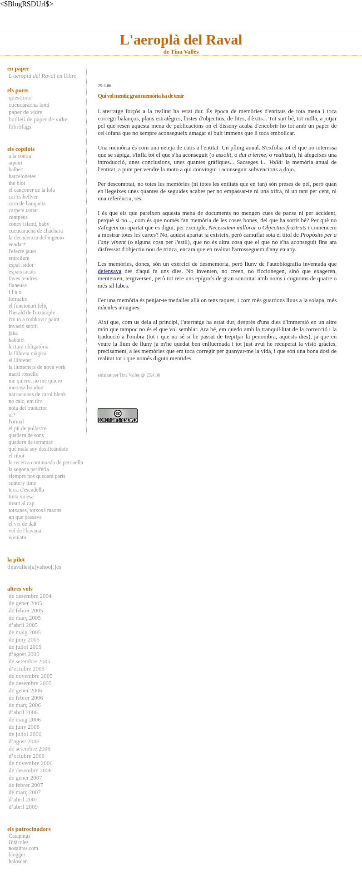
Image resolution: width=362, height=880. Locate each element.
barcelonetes (22, 176)
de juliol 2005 (25, 646)
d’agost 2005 (24, 654)
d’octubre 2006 (27, 755)
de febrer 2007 (26, 784)
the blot (17, 183)
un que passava (25, 517)
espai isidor (21, 265)
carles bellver (23, 197)
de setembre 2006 (29, 748)
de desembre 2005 (30, 683)
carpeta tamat (23, 210)
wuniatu (17, 537)
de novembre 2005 (31, 675)
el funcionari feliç (28, 306)
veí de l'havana (25, 530)
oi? (12, 415)
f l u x (15, 292)
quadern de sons (26, 435)
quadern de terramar (31, 442)
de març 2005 (25, 617)
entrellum (19, 258)
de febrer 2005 (26, 610)
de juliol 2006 (25, 734)
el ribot (16, 455)
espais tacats (22, 271)
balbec (16, 169)
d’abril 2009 (23, 806)
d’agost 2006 (24, 741)
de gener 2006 (25, 690)
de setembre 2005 (29, 661)
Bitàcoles (19, 842)
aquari (15, 162)
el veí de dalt (23, 524)
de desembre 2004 (30, 595)
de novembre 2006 (31, 763)
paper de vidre (25, 112)
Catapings (19, 836)
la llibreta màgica (27, 353)
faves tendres (23, 278)
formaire (18, 299)
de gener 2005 (25, 603)
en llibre (42, 75)
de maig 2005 (25, 632)
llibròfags (20, 126)
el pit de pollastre (27, 428)
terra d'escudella (26, 490)
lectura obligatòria (29, 346)
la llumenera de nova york (37, 367)
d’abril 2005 (23, 624)
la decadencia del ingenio (36, 237)
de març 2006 (25, 704)
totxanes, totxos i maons (35, 510)
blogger (17, 854)
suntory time (22, 483)
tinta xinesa (21, 496)
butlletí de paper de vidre (38, 119)
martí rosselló (24, 374)
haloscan (18, 861)
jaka (13, 333)
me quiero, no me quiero (35, 381)
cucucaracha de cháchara (36, 231)
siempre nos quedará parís (37, 476)
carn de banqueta (27, 203)
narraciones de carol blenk (37, 394)
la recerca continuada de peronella (46, 462)
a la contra (20, 156)
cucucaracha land (29, 104)
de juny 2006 (24, 726)
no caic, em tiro (26, 401)
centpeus (18, 217)
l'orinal (16, 421)
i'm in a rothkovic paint (34, 319)
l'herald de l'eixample (32, 312)
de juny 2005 (24, 639)
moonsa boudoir (26, 387)
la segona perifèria (29, 469)
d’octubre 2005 (27, 668)
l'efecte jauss (22, 251)
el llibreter (20, 360)
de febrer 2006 (26, 697)
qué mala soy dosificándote (38, 449)
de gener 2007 (25, 777)
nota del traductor (28, 408)
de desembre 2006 (30, 770)
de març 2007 (25, 792)
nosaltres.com (23, 848)
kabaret (17, 340)
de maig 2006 (25, 719)
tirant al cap (22, 503)
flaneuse (18, 285)
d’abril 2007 (23, 799)
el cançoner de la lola (32, 190)
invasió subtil (23, 326)
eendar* (17, 244)
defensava (109, 271)
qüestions (20, 97)
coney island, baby (29, 224)
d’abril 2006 (23, 712)
